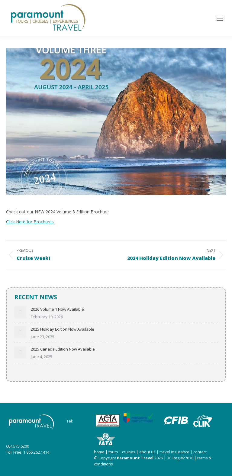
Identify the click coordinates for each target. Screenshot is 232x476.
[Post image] (20, 312)
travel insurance (174, 452)
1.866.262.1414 (36, 452)
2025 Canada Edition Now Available (63, 349)
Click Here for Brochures (30, 222)
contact (200, 452)
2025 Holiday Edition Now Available (62, 329)
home (99, 452)
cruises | (130, 452)
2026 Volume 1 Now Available (57, 309)
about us (147, 452)
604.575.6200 (17, 446)
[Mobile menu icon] (220, 18)
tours (113, 452)
